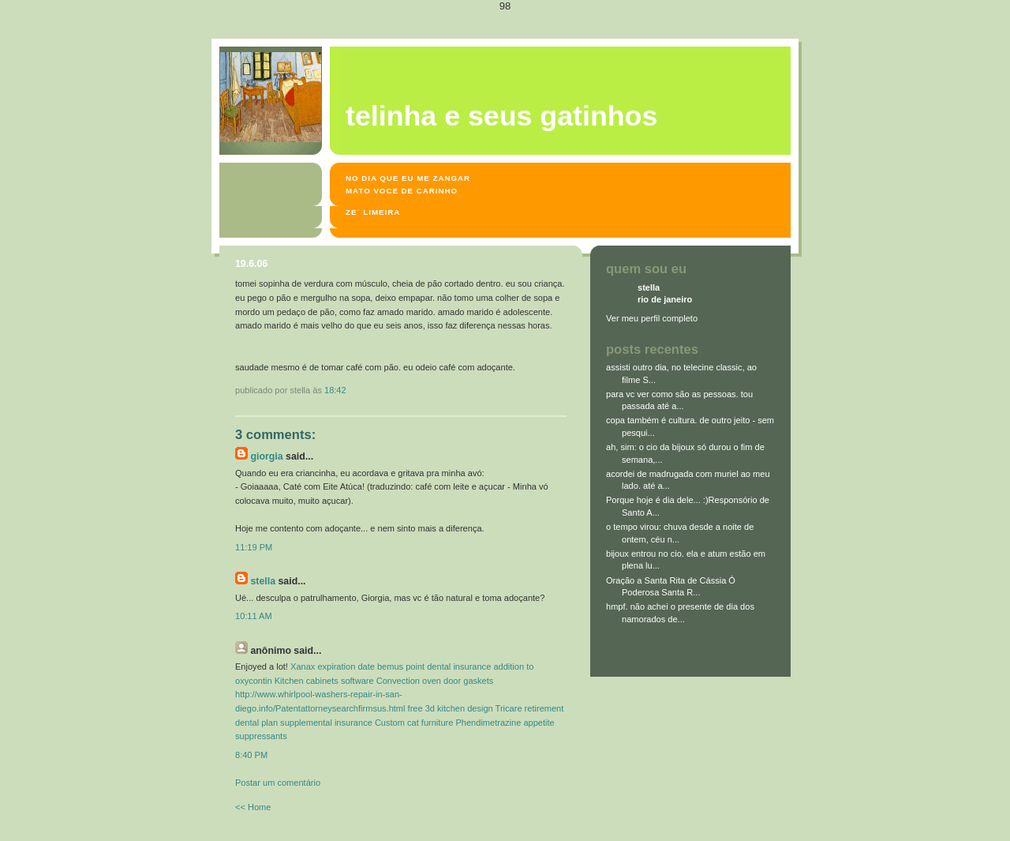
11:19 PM (253, 547)
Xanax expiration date (332, 666)
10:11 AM (253, 616)
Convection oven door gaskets (435, 680)
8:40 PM (251, 755)
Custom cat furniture (414, 722)
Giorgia (266, 456)
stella (262, 581)
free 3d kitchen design (450, 708)
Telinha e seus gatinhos (501, 116)
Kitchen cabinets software (324, 680)
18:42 (335, 390)
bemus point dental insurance (434, 666)
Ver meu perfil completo (652, 318)
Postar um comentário (277, 782)
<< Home (253, 807)
